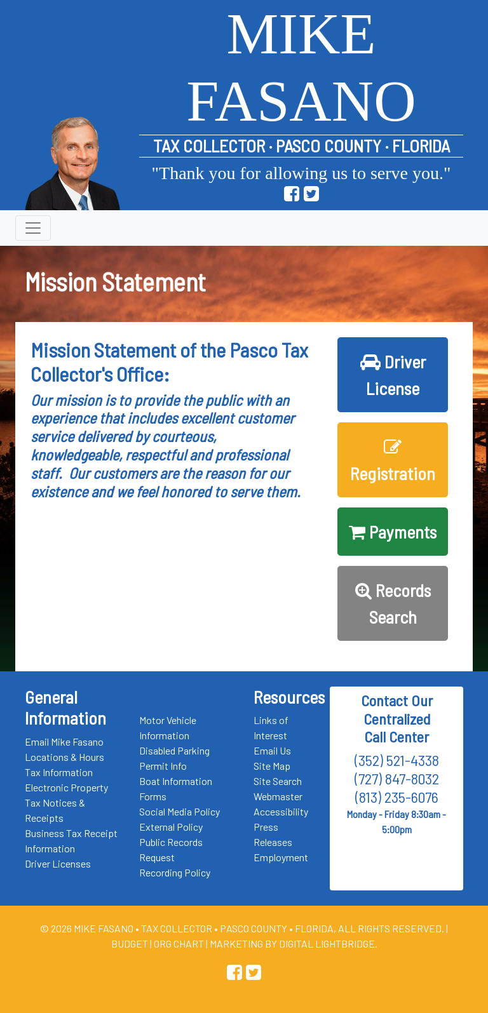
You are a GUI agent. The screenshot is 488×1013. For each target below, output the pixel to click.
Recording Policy (174, 872)
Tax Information (59, 772)
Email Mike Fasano (64, 741)
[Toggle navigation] (33, 228)
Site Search (278, 781)
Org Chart (179, 943)
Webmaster (278, 796)
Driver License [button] (393, 375)
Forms (152, 796)
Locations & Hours (64, 757)
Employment (281, 857)
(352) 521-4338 (397, 760)
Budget (129, 943)
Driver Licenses (58, 863)
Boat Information (175, 781)
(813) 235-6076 (396, 797)
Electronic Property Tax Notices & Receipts (66, 802)
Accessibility (281, 811)
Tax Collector (177, 928)
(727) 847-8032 (397, 778)
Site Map (272, 766)
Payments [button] (393, 531)
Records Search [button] (393, 603)
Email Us (272, 750)
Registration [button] (392, 461)
